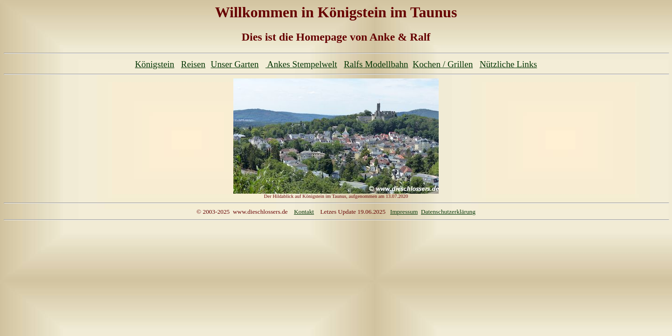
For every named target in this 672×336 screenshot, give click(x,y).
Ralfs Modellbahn (376, 64)
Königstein (154, 64)
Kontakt (304, 211)
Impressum (404, 211)
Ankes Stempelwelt (301, 64)
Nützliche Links (508, 64)
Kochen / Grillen (443, 64)
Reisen (193, 64)
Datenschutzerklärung (448, 211)
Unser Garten (235, 64)
